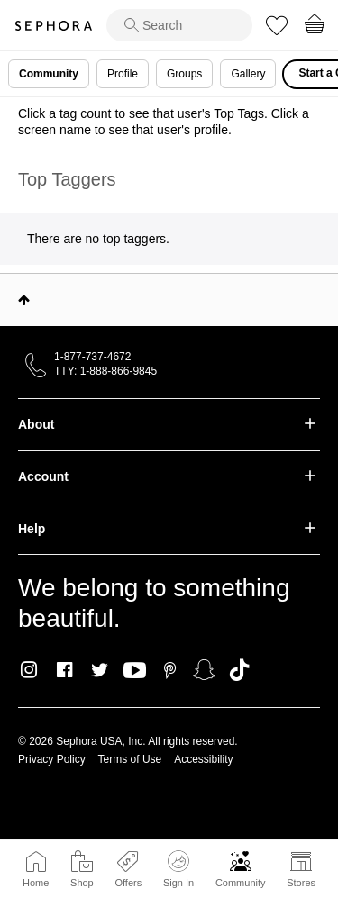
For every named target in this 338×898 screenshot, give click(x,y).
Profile (122, 74)
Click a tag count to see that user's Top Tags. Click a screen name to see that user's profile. (163, 121)
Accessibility (203, 759)
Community (240, 882)
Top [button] (24, 300)
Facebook (64, 670)
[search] (179, 25)
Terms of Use (130, 759)
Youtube (134, 671)
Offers (128, 882)
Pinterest (170, 670)
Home (36, 882)
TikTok (239, 670)
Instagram (29, 670)
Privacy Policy (52, 759)
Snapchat (204, 670)
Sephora (53, 26)
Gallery (248, 74)
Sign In (178, 869)
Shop (82, 882)
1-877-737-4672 (92, 356)
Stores (301, 882)
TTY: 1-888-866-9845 (105, 371)
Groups (184, 74)
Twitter (99, 670)
